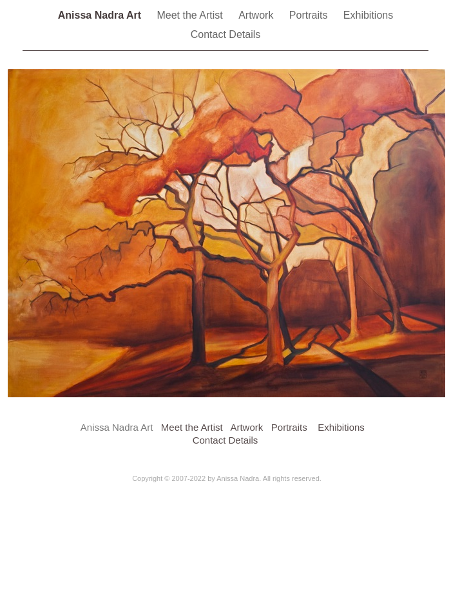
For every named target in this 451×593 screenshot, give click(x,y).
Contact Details (226, 34)
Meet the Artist (191, 15)
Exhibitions (368, 15)
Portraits (310, 15)
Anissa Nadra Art (101, 15)
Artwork (257, 15)
